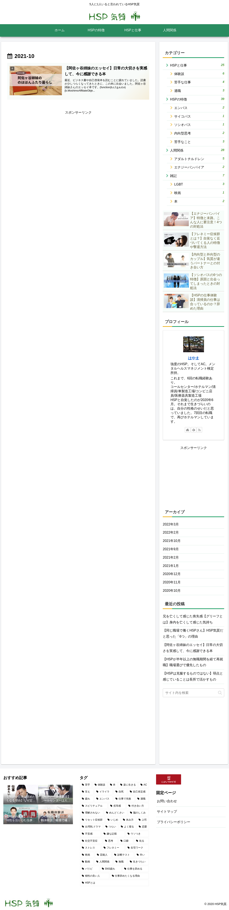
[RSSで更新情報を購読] (199, 429)
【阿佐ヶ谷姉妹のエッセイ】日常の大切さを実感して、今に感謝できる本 (193, 648)
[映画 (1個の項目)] (87, 855)
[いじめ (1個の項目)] (113, 820)
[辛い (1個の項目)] (142, 855)
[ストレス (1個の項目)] (90, 848)
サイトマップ (167, 811)
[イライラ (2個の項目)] (103, 792)
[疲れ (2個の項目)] (87, 799)
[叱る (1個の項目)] (141, 841)
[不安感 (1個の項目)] (90, 834)
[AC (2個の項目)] (144, 785)
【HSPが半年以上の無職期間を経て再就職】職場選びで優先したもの (193, 662)
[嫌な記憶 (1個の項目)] (113, 834)
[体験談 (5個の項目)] (100, 785)
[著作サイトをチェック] (187, 429)
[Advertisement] (78, 145)
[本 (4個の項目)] (113, 785)
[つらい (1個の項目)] (111, 827)
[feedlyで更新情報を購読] (193, 429)
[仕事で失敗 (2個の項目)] (124, 799)
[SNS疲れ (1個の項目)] (111, 869)
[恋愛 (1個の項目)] (143, 827)
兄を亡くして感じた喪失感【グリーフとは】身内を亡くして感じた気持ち (193, 619)
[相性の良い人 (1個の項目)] (94, 876)
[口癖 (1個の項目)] (126, 841)
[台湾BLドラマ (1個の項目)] (91, 827)
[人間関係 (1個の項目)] (103, 862)
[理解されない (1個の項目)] (91, 813)
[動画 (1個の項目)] (87, 862)
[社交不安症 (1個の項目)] (91, 841)
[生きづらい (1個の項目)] (138, 862)
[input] (193, 692)
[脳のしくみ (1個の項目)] (138, 813)
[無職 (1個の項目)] (120, 862)
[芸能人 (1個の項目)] (103, 855)
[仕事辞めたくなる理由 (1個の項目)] (129, 876)
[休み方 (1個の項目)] (128, 820)
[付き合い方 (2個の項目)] (137, 806)
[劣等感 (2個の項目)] (117, 806)
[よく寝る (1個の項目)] (127, 827)
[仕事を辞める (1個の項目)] (135, 869)
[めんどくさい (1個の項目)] (115, 813)
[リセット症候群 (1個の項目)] (92, 820)
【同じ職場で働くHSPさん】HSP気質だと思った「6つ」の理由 (193, 633)
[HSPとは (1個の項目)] (114, 883)
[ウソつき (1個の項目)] (137, 834)
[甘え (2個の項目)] (87, 792)
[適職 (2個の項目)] (142, 799)
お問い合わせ (167, 801)
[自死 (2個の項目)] (120, 792)
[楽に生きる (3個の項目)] (128, 785)
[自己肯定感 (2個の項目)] (138, 792)
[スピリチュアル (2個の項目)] (93, 806)
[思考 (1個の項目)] (110, 841)
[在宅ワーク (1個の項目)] (137, 848)
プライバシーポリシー (173, 822)
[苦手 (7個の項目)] (86, 785)
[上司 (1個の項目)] (143, 820)
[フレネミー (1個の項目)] (113, 848)
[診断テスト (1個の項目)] (123, 855)
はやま (193, 358)
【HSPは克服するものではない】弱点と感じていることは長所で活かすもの (193, 676)
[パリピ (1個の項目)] (89, 869)
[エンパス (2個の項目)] (103, 799)
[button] (220, 692)
